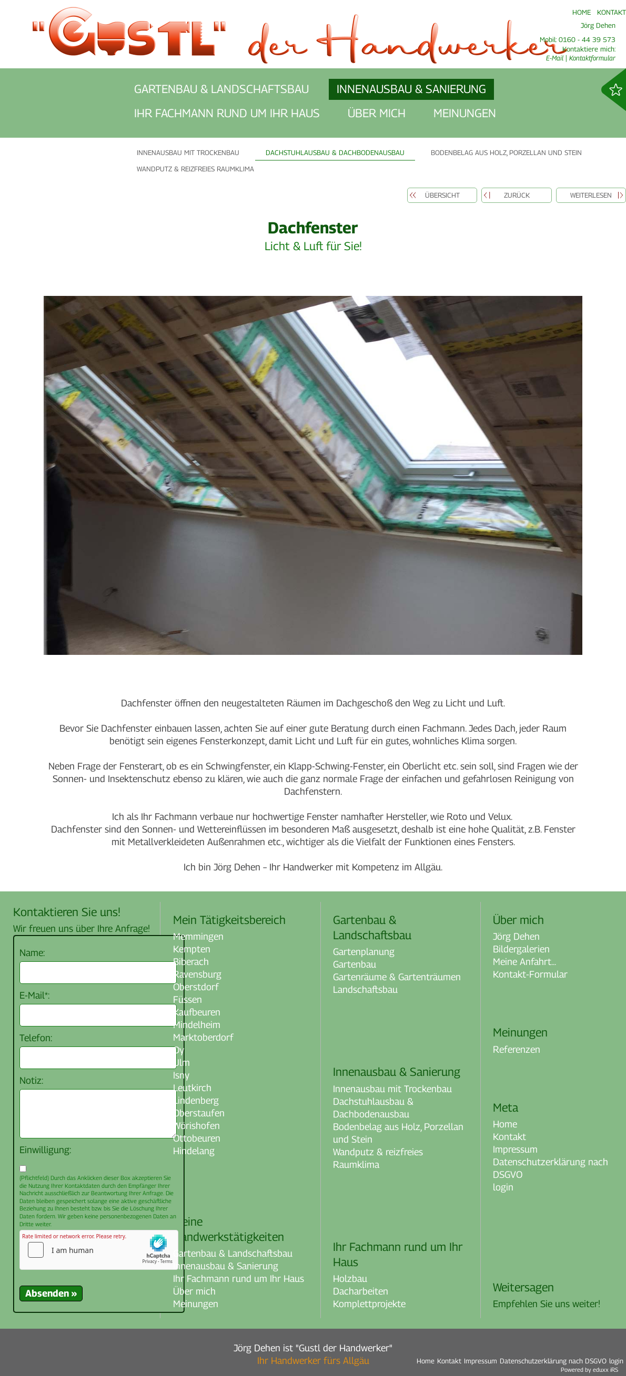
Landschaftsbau (365, 989)
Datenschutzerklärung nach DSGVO (550, 1168)
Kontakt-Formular (530, 974)
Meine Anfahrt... (524, 961)
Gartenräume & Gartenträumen (397, 976)
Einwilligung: (45, 1149)
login (503, 1187)
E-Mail (554, 58)
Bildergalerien (521, 948)
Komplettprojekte (369, 1303)
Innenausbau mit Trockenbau (392, 1088)
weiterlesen (591, 195)
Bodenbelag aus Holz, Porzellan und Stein (398, 1133)
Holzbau (350, 1278)
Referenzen (516, 1049)
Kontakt (509, 1136)
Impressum (515, 1149)
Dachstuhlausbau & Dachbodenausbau (373, 1108)
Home (505, 1123)
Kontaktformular (592, 58)
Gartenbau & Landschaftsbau (232, 1253)
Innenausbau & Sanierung (225, 1265)
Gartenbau (354, 964)
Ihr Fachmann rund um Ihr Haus (238, 1278)
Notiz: (31, 1080)
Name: (32, 952)
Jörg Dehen (516, 936)
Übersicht (442, 195)
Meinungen (195, 1303)
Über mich (194, 1291)
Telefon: (35, 1037)
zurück (517, 195)
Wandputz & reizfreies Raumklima (378, 1158)
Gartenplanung (364, 951)
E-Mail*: (34, 995)
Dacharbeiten (360, 1291)
